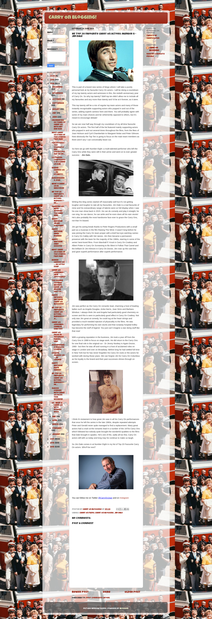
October (56, 99)
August (56, 109)
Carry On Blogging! (72, 17)
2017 (52, 439)
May (54, 417)
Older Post (132, 592)
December (57, 87)
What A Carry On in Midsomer (58, 186)
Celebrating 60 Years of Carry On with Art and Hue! (59, 124)
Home (106, 592)
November (57, 93)
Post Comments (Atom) (98, 598)
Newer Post (80, 592)
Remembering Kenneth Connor (58, 347)
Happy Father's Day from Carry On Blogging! (58, 300)
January (56, 434)
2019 (52, 80)
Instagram (124, 498)
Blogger (124, 609)
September (58, 103)
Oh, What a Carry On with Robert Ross (57, 407)
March (55, 424)
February (57, 428)
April (55, 421)
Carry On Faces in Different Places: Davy (58, 337)
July (54, 113)
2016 (52, 443)
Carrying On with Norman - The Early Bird (58, 211)
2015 (52, 447)
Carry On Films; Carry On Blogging (97, 513)
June (54, 117)
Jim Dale (119, 513)
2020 (52, 76)
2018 (52, 84)
